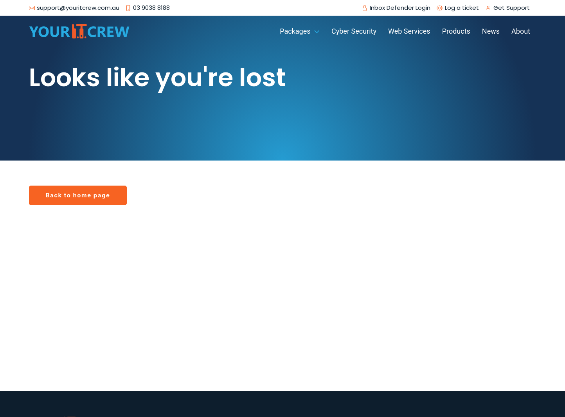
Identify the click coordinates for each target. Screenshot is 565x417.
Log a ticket (462, 8)
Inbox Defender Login (400, 8)
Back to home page (78, 195)
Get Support (511, 8)
